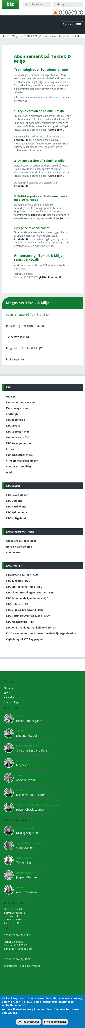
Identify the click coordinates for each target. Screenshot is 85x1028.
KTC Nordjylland (16, 506)
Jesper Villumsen (27, 877)
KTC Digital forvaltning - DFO (24, 586)
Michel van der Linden (30, 795)
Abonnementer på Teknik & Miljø (27, 314)
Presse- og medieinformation (25, 326)
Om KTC (11, 396)
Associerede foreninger (21, 541)
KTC (8, 387)
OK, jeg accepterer (28, 1021)
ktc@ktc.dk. (39, 215)
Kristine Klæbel (26, 735)
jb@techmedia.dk (50, 277)
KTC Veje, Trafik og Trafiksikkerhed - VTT (32, 627)
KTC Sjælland (14, 500)
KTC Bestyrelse (15, 420)
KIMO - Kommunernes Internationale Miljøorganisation (41, 633)
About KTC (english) (18, 466)
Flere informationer (55, 1021)
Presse (10, 449)
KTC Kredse (13, 425)
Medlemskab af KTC (18, 437)
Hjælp (9, 472)
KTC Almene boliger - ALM (22, 575)
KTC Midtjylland (16, 518)
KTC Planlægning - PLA (20, 621)
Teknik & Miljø (12, 702)
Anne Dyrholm (25, 847)
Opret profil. (56, 129)
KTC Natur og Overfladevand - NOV (28, 615)
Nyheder (9, 688)
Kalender (9, 697)
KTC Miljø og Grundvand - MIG (24, 610)
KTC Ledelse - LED (17, 604)
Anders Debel (25, 780)
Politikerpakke (15, 359)
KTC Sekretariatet (17, 431)
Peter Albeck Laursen (30, 809)
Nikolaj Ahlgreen (27, 833)
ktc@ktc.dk (21, 140)
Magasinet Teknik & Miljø (27, 303)
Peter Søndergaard (29, 721)
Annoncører (13, 552)
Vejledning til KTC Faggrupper (25, 639)
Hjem (5, 36)
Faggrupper (14, 565)
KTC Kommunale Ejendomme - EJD (27, 598)
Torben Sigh (24, 862)
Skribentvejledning (17, 337)
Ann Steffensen (26, 892)
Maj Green (23, 765)
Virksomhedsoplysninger (22, 460)
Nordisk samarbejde (19, 546)
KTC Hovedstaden (17, 495)
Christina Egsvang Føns (32, 750)
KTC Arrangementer (18, 443)
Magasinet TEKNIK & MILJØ (26, 36)
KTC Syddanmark (16, 512)
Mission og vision (17, 408)
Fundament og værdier (20, 402)
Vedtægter (13, 414)
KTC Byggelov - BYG (18, 581)
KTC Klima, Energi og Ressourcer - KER (30, 592)
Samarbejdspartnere (19, 455)
